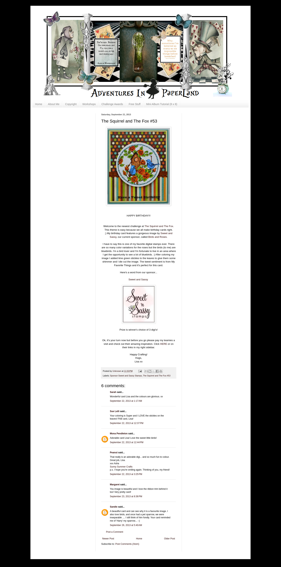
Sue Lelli (115, 411)
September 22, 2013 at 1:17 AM (126, 401)
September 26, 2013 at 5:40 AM (126, 525)
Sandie (113, 506)
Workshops (89, 104)
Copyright (71, 104)
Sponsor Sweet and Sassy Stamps (126, 375)
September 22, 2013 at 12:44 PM (126, 442)
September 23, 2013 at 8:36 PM (126, 496)
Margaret (115, 484)
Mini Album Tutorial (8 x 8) (161, 104)
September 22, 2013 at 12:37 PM (126, 423)
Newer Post (108, 538)
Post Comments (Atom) (127, 544)
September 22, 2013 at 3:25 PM (126, 474)
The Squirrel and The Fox (159, 226)
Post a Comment (114, 532)
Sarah (113, 392)
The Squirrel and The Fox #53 (156, 375)
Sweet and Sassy (138, 279)
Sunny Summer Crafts (121, 466)
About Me (53, 104)
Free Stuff (134, 104)
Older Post (169, 538)
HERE (163, 343)
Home (38, 104)
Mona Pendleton (119, 433)
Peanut (114, 452)
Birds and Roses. (157, 236)
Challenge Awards (112, 104)
